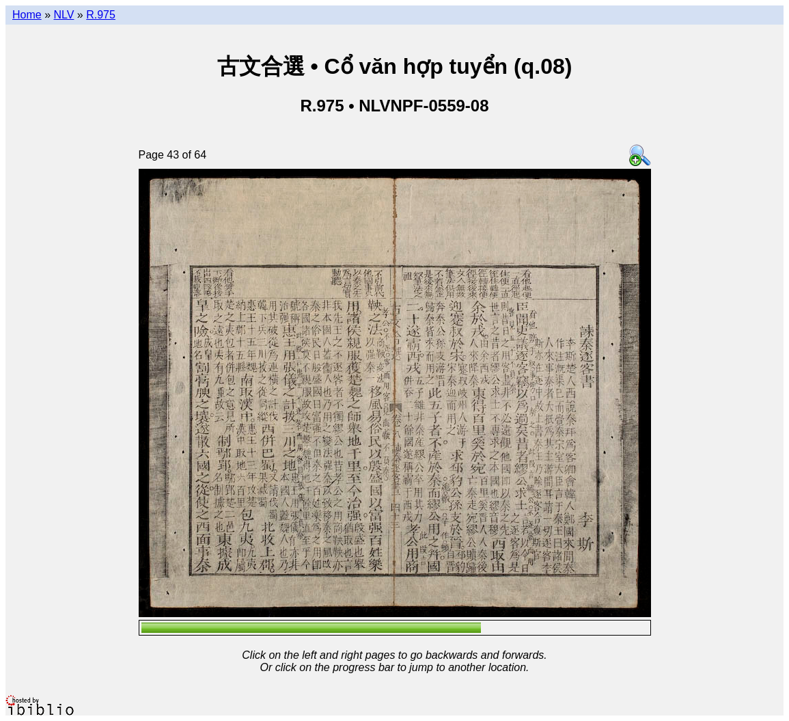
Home (27, 15)
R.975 (100, 15)
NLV (63, 15)
